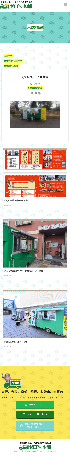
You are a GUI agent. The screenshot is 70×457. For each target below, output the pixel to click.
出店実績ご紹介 (11, 65)
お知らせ (8, 55)
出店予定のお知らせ (13, 60)
